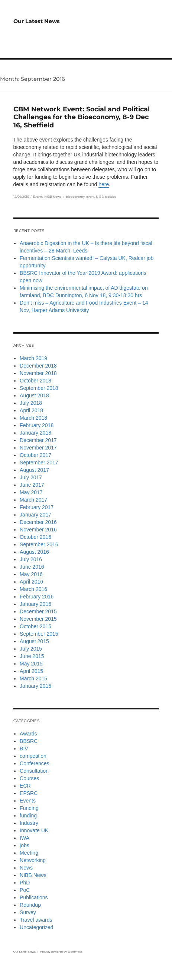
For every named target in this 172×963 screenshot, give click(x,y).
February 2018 (36, 425)
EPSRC (29, 793)
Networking (33, 860)
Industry (29, 823)
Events (38, 196)
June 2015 (32, 656)
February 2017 (36, 507)
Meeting (29, 853)
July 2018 (31, 403)
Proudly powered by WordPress (61, 951)
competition (33, 756)
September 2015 (39, 634)
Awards (28, 734)
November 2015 (38, 619)
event (90, 196)
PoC (25, 890)
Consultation (34, 771)
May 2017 (31, 492)
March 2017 (33, 500)
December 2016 (38, 522)
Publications (34, 897)
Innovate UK (34, 830)
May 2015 (31, 664)
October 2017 (35, 455)
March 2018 (33, 418)
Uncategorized (36, 927)
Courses (29, 778)
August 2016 (34, 552)
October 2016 (35, 537)
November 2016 (38, 530)
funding (28, 816)
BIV (24, 748)
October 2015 (35, 626)
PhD (25, 883)
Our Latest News (36, 21)
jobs (24, 845)
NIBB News (52, 196)
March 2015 (33, 678)
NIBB (100, 196)
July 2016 (31, 559)
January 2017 (35, 515)
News (26, 868)
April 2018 (31, 410)
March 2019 (33, 358)
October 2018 (35, 381)
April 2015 (31, 671)
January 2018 (35, 433)
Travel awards (36, 920)
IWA (24, 838)
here (103, 184)
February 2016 (36, 597)
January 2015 (35, 686)
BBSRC (29, 741)
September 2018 (39, 388)
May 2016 (31, 574)
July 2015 (31, 649)
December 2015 (38, 611)
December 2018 (38, 366)
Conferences (34, 763)
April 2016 (31, 582)
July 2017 (31, 477)
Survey (28, 912)
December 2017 (38, 440)
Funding (29, 808)
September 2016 (39, 544)
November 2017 (38, 448)
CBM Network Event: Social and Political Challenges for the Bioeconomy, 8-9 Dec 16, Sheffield (81, 117)
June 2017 (32, 485)
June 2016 (32, 567)
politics (110, 196)
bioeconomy (75, 196)
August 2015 (34, 641)
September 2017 (39, 462)
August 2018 (34, 395)
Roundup (30, 905)
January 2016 (35, 604)
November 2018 (38, 373)
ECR (25, 786)
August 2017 (34, 470)
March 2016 (33, 589)
